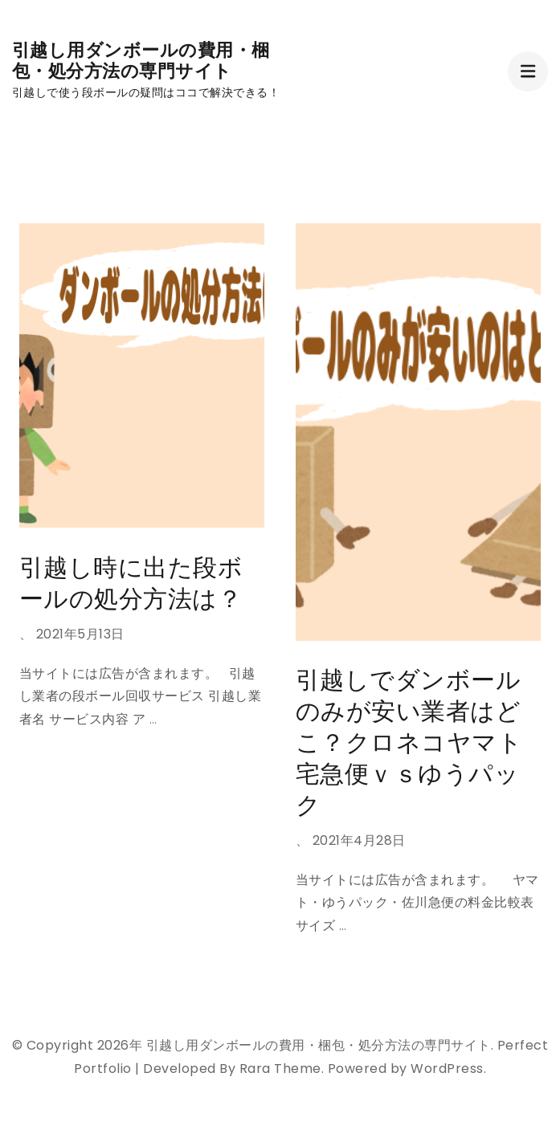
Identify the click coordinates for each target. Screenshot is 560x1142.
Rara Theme (280, 1068)
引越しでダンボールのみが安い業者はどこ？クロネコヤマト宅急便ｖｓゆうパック (409, 742)
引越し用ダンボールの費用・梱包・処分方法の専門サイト (141, 61)
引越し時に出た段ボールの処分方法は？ (131, 583)
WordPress (447, 1068)
